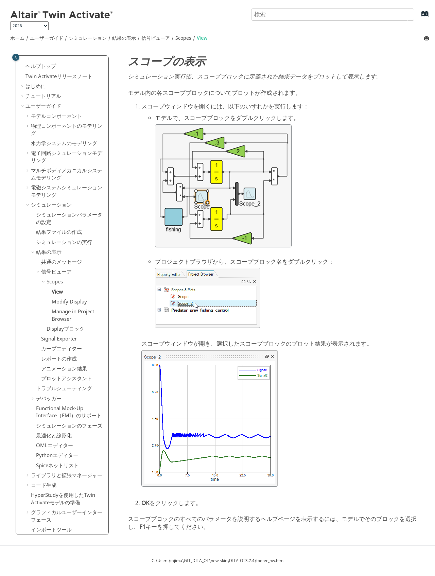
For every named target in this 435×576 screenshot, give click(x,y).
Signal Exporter (59, 280)
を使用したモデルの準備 (63, 440)
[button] (28, 58)
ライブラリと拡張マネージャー (66, 417)
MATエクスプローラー (56, 501)
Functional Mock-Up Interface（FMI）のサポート (69, 354)
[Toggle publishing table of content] (15, 57)
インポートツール (51, 471)
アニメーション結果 (64, 310)
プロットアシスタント (66, 320)
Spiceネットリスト (57, 407)
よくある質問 (40, 521)
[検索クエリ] (332, 14)
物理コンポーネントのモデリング (66, 71)
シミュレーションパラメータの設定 (69, 160)
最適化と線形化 (54, 377)
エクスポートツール (54, 481)
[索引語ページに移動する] (418, 17)
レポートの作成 (59, 300)
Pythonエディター (57, 397)
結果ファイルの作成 (59, 174)
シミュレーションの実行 (64, 184)
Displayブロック (65, 271)
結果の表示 (124, 38)
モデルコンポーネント (56, 58)
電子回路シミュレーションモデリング (66, 98)
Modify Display (69, 243)
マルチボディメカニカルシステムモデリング (66, 116)
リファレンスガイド (48, 511)
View (202, 38)
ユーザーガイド (46, 38)
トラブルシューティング (64, 330)
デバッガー (49, 340)
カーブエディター (61, 290)
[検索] (402, 13)
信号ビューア (155, 38)
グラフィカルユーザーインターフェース (66, 458)
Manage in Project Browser (73, 257)
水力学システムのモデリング (64, 85)
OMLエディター (54, 387)
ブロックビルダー (51, 491)
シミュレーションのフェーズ (69, 367)
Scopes (183, 38)
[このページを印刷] (427, 38)
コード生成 (43, 427)
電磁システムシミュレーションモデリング (66, 133)
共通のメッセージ (61, 204)
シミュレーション (88, 38)
